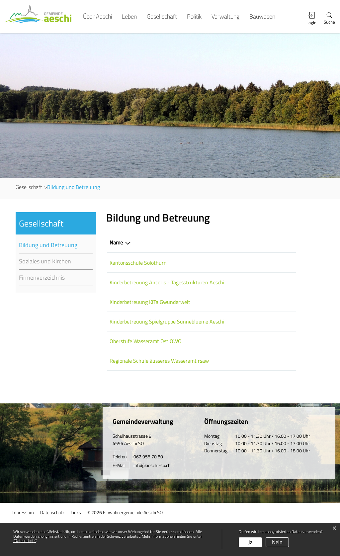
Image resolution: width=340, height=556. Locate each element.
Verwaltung (225, 16)
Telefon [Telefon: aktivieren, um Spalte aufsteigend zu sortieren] (200, 242)
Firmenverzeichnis (42, 277)
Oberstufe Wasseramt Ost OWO (146, 367)
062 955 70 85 (209, 387)
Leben (129, 16)
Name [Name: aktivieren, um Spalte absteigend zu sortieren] (116, 242)
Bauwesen (262, 16)
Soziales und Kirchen (45, 261)
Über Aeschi (97, 16)
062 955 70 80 (148, 491)
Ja (250, 542)
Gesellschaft (162, 16)
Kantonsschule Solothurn (138, 263)
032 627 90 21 (209, 263)
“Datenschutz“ (24, 540)
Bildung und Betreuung (56, 244)
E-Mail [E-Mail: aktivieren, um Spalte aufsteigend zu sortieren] (238, 242)
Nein (277, 542)
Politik (194, 16)
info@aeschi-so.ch (152, 499)
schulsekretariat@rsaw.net (262, 387)
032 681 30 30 (209, 367)
